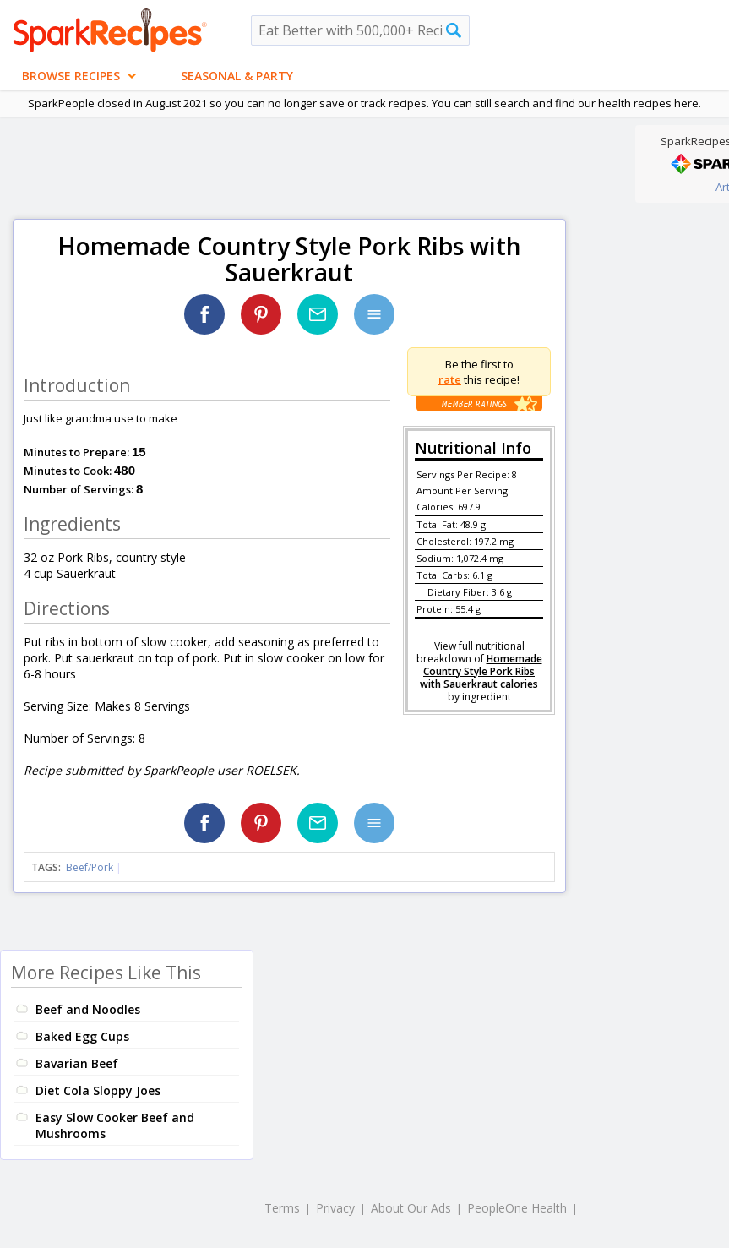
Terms (282, 1208)
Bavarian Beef (76, 1063)
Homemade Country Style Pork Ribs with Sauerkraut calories (481, 671)
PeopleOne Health (517, 1208)
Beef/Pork (89, 867)
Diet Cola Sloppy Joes (97, 1090)
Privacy (335, 1208)
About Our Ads (411, 1208)
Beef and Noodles (87, 1009)
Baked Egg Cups (82, 1036)
